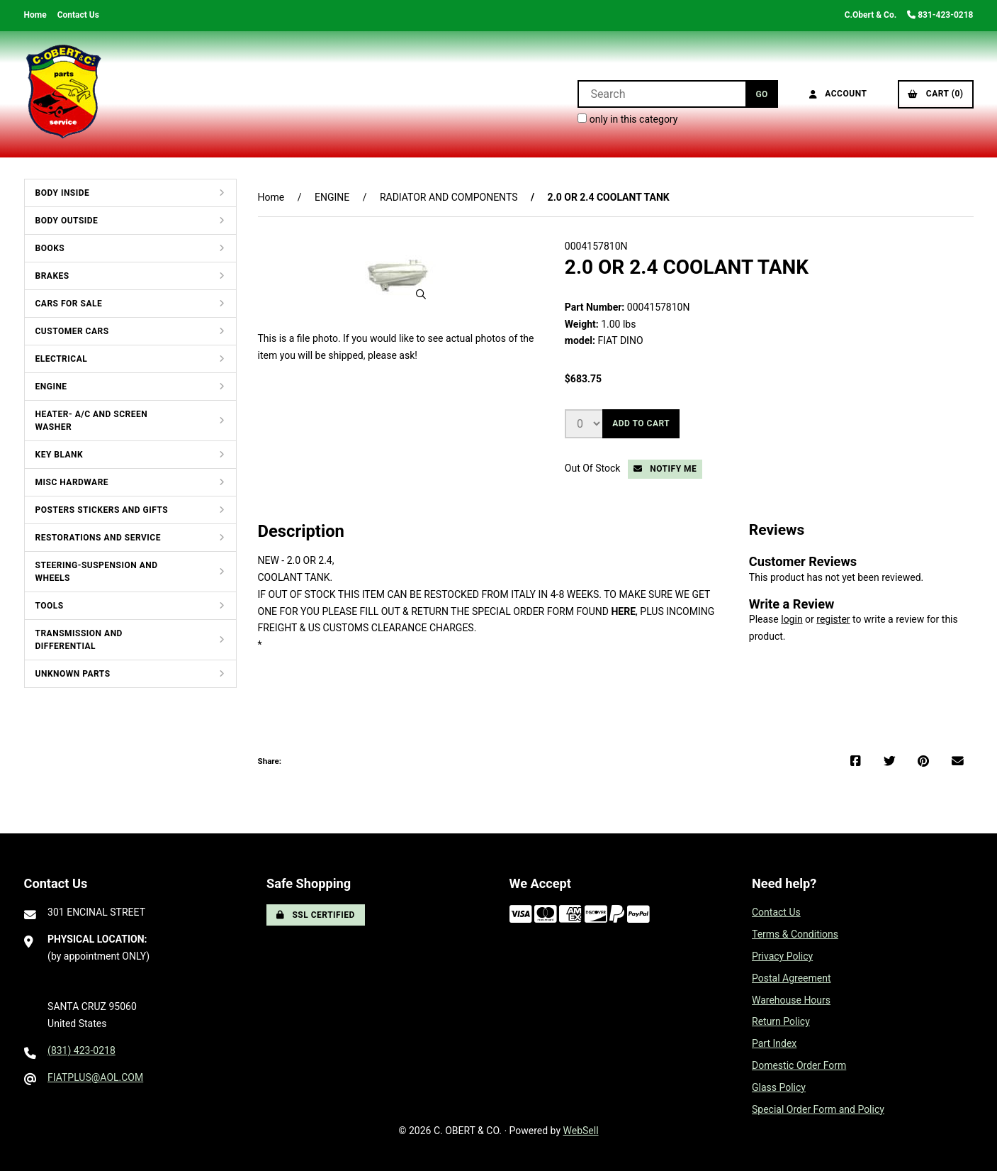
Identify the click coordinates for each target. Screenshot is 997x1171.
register (833, 619)
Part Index (774, 1043)
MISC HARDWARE (72, 482)
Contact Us (78, 15)
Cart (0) (935, 94)
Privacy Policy (782, 956)
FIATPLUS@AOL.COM (95, 1077)
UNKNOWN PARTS (73, 674)
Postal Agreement (791, 978)
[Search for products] (661, 94)
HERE (623, 611)
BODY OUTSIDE (66, 221)
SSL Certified (315, 915)
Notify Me (665, 469)
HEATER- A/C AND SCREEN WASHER (91, 420)
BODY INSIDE (62, 193)
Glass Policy (779, 1087)
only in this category (627, 119)
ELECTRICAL (61, 359)
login (791, 619)
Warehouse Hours (791, 1000)
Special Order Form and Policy (818, 1109)
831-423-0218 (940, 15)
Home (35, 15)
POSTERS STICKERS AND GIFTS (102, 510)
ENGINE (51, 387)
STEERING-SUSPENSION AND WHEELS (96, 571)
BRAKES (52, 276)
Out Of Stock (594, 468)
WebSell (581, 1130)
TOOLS (49, 606)
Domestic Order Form (799, 1065)
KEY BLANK (59, 455)
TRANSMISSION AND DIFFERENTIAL (79, 639)
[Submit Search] (761, 94)
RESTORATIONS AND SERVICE (98, 538)
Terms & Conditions (795, 934)
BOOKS (50, 248)
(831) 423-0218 (81, 1050)
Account (838, 94)
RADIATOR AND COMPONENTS (449, 197)
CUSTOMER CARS (72, 331)
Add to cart (641, 423)
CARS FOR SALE (69, 304)
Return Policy (781, 1021)
